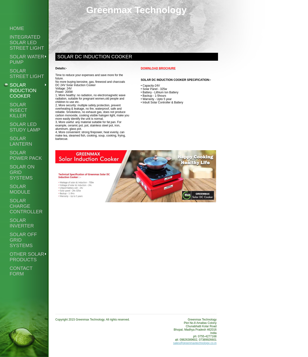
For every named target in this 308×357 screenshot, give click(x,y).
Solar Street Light (27, 73)
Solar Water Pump (27, 59)
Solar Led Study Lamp (25, 127)
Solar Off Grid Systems (23, 240)
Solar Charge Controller (26, 206)
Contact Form (21, 271)
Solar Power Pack (26, 155)
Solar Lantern (21, 141)
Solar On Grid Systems (22, 172)
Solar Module (20, 189)
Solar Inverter (22, 223)
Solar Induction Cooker (23, 90)
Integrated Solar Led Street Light (27, 42)
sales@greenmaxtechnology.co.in (195, 343)
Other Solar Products (27, 256)
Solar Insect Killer (18, 110)
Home (17, 28)
